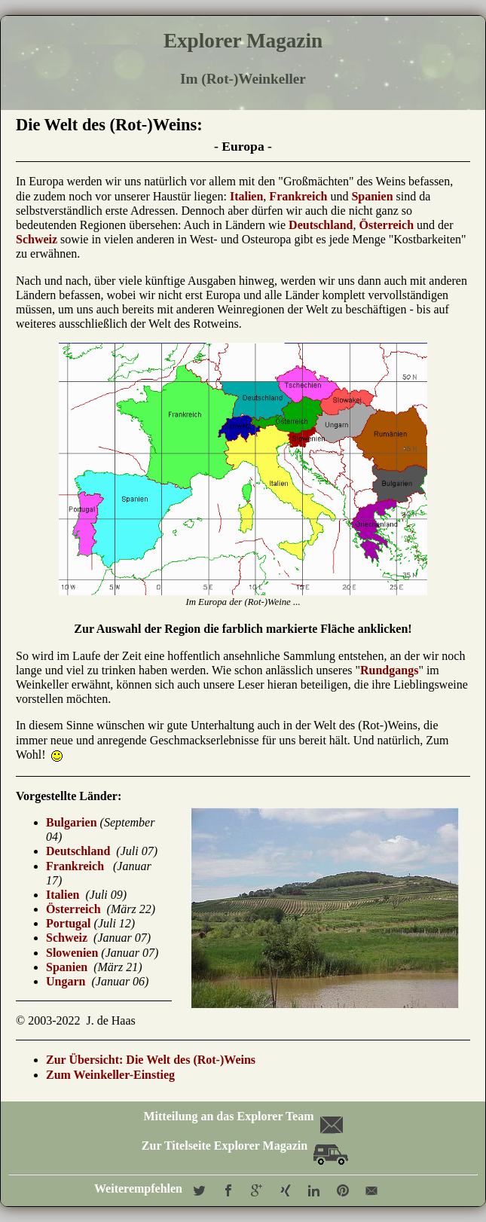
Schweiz (36, 239)
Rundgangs (389, 670)
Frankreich (298, 196)
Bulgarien (71, 822)
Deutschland (321, 224)
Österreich (386, 224)
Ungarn (65, 981)
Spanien (372, 196)
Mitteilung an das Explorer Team (241, 1116)
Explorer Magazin (243, 40)
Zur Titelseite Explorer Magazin (245, 1145)
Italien (246, 196)
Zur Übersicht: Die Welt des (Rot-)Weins (150, 1059)
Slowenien (72, 952)
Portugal (68, 923)
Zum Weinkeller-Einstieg (110, 1074)
